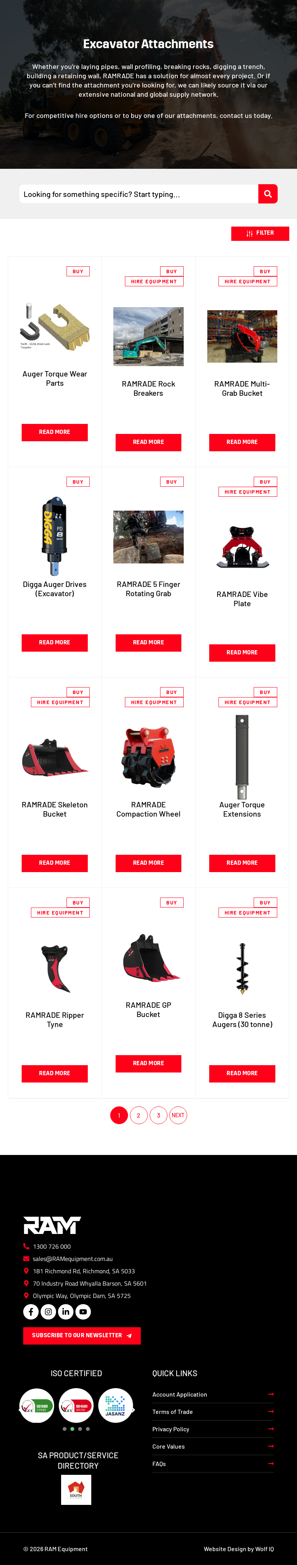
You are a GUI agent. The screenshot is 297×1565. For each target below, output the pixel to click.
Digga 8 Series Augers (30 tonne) (242, 1019)
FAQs (159, 1463)
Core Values (168, 1446)
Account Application (179, 1394)
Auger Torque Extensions (242, 809)
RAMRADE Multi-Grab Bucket (242, 388)
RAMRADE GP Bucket (148, 1009)
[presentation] (64, 1429)
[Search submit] (268, 193)
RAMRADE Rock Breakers (148, 388)
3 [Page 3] (158, 1115)
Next (178, 1115)
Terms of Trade (172, 1411)
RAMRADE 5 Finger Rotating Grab (148, 588)
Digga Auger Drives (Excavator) (55, 588)
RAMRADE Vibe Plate (242, 598)
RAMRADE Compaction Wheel (148, 809)
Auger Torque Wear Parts (54, 378)
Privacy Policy (170, 1428)
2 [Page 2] (138, 1115)
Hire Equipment (154, 281)
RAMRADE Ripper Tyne (55, 1019)
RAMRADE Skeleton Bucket (55, 809)
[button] (260, 234)
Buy (78, 271)
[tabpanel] (36, 1405)
